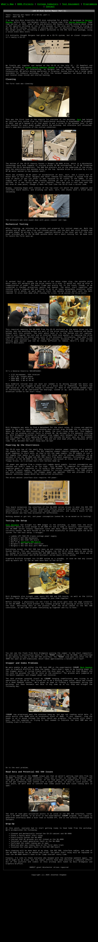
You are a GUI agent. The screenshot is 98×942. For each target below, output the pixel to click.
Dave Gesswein (12, 563)
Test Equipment (70, 4)
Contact (50, 7)
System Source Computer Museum (32, 74)
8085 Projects (25, 4)
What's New (7, 4)
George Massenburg (77, 26)
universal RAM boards (31, 583)
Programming (90, 4)
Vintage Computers (47, 4)
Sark (76, 129)
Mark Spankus (86, 716)
